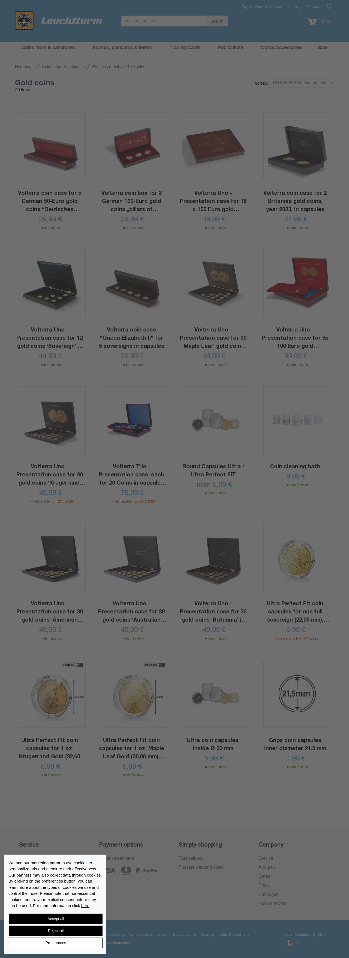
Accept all (55, 919)
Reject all (56, 931)
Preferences (56, 943)
